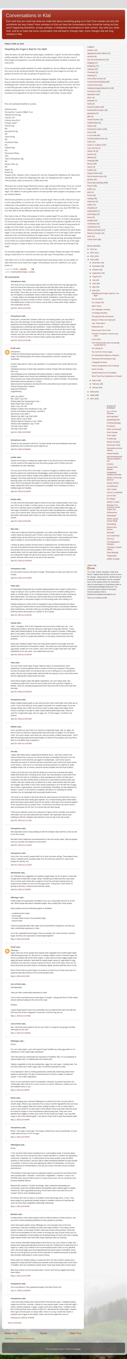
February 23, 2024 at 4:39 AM (22, 1318)
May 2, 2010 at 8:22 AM (20, 939)
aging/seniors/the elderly (97, 53)
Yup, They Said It (98, 323)
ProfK (13, 348)
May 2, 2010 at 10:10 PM (20, 1276)
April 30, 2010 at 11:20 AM (21, 845)
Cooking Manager (114, 423)
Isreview (110, 464)
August (95, 276)
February (96, 384)
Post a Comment (14, 1323)
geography (91, 113)
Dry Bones (111, 426)
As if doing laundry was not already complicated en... (105, 344)
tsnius (89, 217)
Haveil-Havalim (113, 453)
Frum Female (112, 432)
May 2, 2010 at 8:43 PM (20, 1137)
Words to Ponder (94, 233)
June (94, 283)
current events (93, 85)
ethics (89, 98)
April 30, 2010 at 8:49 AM (21, 432)
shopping (91, 208)
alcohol (90, 56)
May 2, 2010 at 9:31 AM (20, 976)
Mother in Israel (113, 502)
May (94, 287)
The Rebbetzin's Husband (113, 543)
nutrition (32, 272)
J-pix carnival (92, 148)
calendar (90, 69)
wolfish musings (113, 559)
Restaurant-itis (97, 327)
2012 (92, 253)
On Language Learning (101, 309)
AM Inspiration (112, 417)
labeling (90, 157)
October (95, 270)
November (96, 266)
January (95, 387)
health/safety (92, 123)
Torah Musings (113, 553)
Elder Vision (96, 306)
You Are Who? (97, 299)
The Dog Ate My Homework (103, 316)
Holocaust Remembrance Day (104, 359)
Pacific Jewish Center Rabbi (112, 520)
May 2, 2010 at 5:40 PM (20, 1120)
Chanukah (91, 72)
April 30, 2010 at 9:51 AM (21, 521)
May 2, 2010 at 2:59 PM (20, 1090)
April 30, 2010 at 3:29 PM (21, 889)
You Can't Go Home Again (102, 352)
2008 (92, 395)
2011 (92, 256)
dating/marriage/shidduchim (98, 88)
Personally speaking (95, 183)
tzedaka (90, 220)
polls (89, 192)
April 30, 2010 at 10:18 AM (21, 578)
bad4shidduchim (113, 420)
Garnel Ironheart (113, 442)
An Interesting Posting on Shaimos (105, 355)
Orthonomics (112, 512)
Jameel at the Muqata (112, 468)
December (96, 263)
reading (90, 198)
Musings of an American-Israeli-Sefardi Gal (113, 507)
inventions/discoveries (96, 139)
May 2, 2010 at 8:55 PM (20, 1206)
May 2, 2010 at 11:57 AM (20, 1016)
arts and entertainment (96, 60)
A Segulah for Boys (99, 362)
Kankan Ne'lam (113, 483)
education (91, 94)
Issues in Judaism (94, 145)
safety (89, 205)
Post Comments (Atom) (25, 1339)
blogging (90, 63)
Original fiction (93, 173)
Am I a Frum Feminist (112, 412)
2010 (92, 260)
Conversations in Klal (28, 15)
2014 (92, 249)
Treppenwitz (112, 556)
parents (90, 180)
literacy (90, 164)
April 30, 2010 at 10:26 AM (21, 615)
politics (90, 189)
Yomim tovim (92, 239)
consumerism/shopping (96, 82)
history (90, 126)
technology (91, 214)
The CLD (110, 539)
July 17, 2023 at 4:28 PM (20, 1291)
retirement (91, 202)
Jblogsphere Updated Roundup (114, 473)
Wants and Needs (94, 230)
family (89, 104)
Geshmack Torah (113, 445)
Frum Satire (111, 436)
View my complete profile (97, 598)
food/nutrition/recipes (19, 272)
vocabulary (91, 224)
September (96, 273)
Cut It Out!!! (96, 339)
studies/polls (92, 211)
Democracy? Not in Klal (101, 330)
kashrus (90, 154)
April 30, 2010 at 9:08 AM (21, 449)
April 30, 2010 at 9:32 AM (21, 491)
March (95, 380)
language (91, 161)
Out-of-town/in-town (95, 176)
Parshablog (111, 524)
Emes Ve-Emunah (114, 429)
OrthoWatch (111, 516)
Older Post (75, 1333)
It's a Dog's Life (98, 302)
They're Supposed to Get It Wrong (105, 366)
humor (89, 132)
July (94, 280)
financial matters (93, 107)
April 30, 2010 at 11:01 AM (21, 743)
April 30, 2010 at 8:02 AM (21, 308)
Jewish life (91, 151)
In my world (91, 135)
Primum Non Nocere (112, 528)
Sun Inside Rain (113, 536)
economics (91, 91)
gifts (89, 116)
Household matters (94, 129)
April (94, 290)
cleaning (90, 75)
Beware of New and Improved (103, 320)
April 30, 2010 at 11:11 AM (21, 820)
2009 (92, 392)
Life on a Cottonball (114, 492)
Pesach (90, 186)
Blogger (78, 1349)
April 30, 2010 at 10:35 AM (21, 655)
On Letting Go (97, 348)
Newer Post (11, 1333)
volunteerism (92, 227)
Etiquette (90, 101)
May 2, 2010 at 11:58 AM (20, 1033)
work (89, 236)
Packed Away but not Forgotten (104, 373)
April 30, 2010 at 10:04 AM (21, 561)
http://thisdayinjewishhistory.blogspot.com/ (114, 459)
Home (43, 1333)
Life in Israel (112, 489)
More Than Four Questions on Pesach (107, 376)
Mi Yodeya (111, 499)
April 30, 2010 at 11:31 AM (21, 865)
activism (90, 50)
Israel (89, 142)
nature (89, 167)
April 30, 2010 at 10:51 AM (21, 719)
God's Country (97, 369)
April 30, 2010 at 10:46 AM (21, 692)
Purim (89, 195)
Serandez (111, 533)
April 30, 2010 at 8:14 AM (21, 340)
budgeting (91, 66)
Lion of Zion (111, 496)
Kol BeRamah (112, 486)
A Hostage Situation (100, 313)
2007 (92, 399)
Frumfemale (111, 439)
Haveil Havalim (93, 120)
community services (95, 79)
